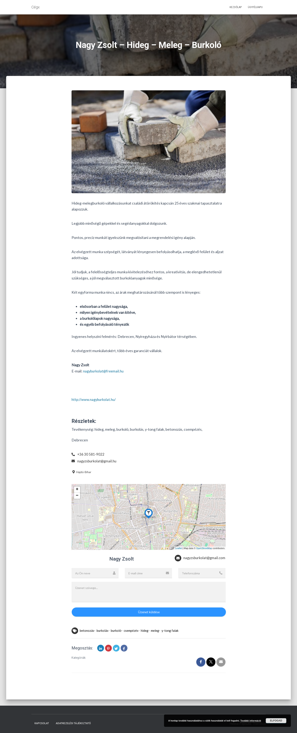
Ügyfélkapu (255, 7)
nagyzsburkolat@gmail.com (196, 566)
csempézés (131, 638)
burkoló (116, 638)
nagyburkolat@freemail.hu (104, 371)
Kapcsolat (42, 723)
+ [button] (77, 489)
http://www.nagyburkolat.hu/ (95, 399)
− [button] (77, 496)
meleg (155, 638)
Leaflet (178, 548)
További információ (250, 720)
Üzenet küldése (149, 620)
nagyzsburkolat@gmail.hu (97, 461)
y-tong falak (170, 638)
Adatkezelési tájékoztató (73, 723)
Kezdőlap (236, 7)
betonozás (87, 638)
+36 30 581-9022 (91, 454)
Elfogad (276, 720)
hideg (144, 638)
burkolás (102, 638)
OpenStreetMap (204, 548)
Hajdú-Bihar (81, 472)
